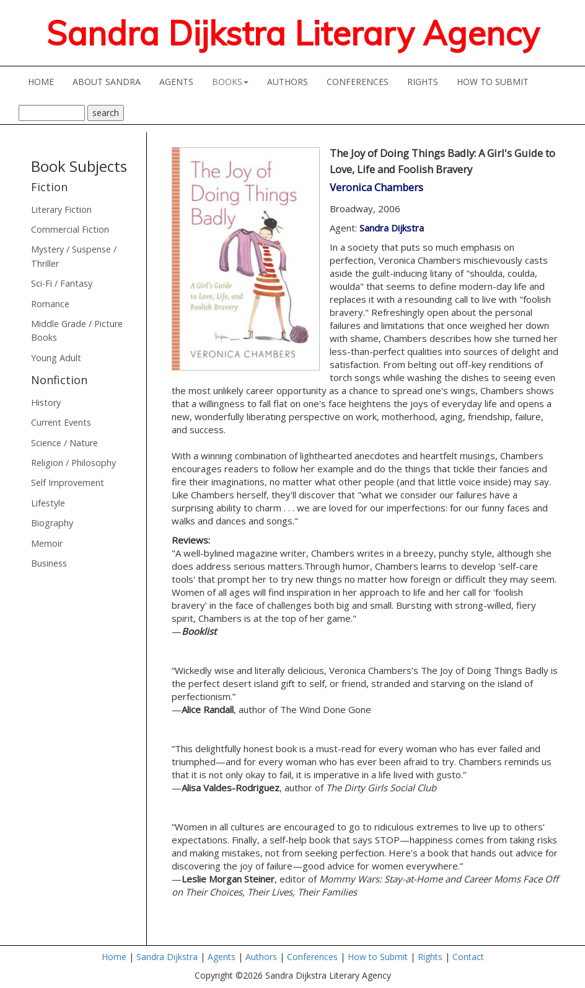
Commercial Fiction (70, 229)
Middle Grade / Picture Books (77, 330)
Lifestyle (48, 503)
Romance (50, 304)
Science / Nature (64, 443)
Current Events (61, 422)
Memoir (47, 543)
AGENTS (181, 81)
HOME (45, 81)
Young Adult (56, 358)
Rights (430, 957)
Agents (221, 957)
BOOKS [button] (230, 82)
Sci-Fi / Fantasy (61, 283)
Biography (52, 523)
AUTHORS (292, 81)
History (46, 402)
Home (114, 957)
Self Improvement (67, 482)
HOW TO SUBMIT (497, 81)
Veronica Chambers (376, 187)
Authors (261, 957)
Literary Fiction (61, 209)
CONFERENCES (362, 81)
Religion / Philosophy (73, 463)
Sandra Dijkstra (391, 228)
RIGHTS (422, 82)
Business (49, 563)
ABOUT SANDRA (111, 81)
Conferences (312, 957)
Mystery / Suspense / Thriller (74, 256)
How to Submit (378, 957)
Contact (468, 957)
